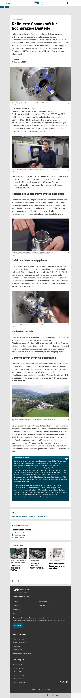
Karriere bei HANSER (19, 664)
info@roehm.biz (20, 535)
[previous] (13, 581)
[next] (18, 581)
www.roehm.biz (20, 537)
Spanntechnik (42, 516)
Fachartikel (15, 60)
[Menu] (8, 3)
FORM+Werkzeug (18, 639)
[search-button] (4, 7)
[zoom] (68, 103)
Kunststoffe (16, 646)
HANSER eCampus (18, 679)
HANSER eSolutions (19, 675)
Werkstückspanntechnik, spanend (23, 516)
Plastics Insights (17, 649)
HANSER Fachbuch (18, 668)
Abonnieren (18, 625)
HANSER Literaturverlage (20, 682)
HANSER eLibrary (18, 672)
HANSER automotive (19, 642)
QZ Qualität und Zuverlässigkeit (22, 653)
